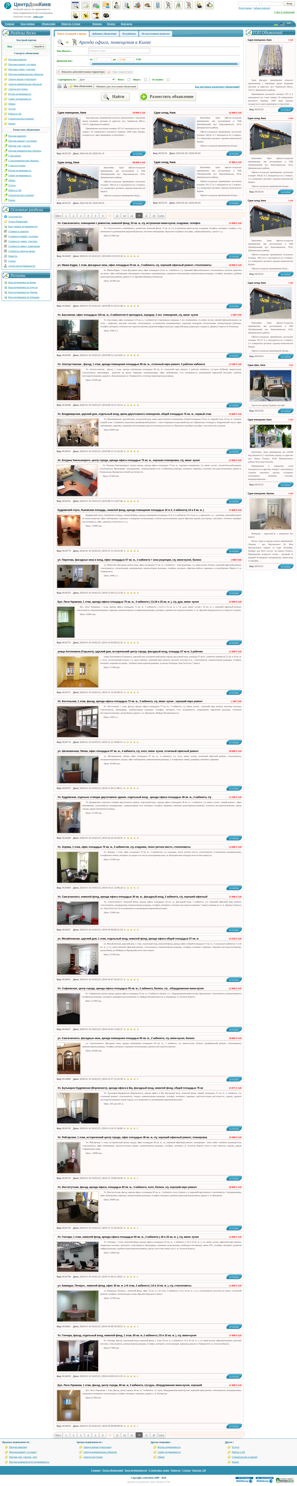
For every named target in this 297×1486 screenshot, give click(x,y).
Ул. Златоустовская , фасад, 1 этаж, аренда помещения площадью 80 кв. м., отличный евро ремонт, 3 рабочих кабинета (131, 364)
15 (132, 215)
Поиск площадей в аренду (71, 33)
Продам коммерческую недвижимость (29, 1461)
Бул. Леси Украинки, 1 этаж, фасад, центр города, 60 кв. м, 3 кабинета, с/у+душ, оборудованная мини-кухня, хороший (130, 1385)
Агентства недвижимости (21, 265)
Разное (11, 123)
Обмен (11, 103)
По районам (129, 33)
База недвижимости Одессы (23, 287)
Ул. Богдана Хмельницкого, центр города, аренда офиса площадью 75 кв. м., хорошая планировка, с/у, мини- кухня (129, 460)
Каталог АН (199, 1470)
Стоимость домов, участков (22, 241)
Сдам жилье (14, 155)
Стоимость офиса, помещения (24, 246)
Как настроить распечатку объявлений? (217, 86)
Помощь (97, 23)
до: (114, 59)
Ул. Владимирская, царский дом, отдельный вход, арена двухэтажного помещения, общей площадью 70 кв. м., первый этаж (134, 414)
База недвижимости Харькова (23, 297)
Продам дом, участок (19, 145)
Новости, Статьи (70, 23)
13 (117, 215)
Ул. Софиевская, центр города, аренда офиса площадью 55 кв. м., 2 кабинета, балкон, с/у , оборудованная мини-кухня (131, 988)
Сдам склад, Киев (165, 112)
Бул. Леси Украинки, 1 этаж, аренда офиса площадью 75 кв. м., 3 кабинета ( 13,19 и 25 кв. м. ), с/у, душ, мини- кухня (128, 601)
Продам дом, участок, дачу (23, 1457)
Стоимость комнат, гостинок (23, 236)
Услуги (12, 108)
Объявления (48, 23)
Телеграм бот (15, 216)
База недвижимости (136, 1470)
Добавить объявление (104, 33)
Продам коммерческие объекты (24, 150)
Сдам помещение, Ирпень (261, 493)
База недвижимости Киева (22, 282)
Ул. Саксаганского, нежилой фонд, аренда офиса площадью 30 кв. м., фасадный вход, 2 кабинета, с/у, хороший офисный (132, 896)
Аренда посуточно (18, 89)
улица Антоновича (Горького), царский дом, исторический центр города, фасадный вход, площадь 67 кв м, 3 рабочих (130, 651)
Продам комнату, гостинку (23, 1452)
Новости (12, 256)
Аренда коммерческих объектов (25, 84)
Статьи (11, 261)
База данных (28, 23)
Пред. (58, 215)
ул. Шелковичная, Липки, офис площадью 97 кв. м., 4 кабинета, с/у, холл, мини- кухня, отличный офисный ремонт (128, 751)
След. (161, 215)
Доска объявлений (17, 221)
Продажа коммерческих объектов (25, 74)
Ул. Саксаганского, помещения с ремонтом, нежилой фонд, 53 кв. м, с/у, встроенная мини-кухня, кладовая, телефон (129, 223)
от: (91, 59)
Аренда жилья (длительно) (22, 79)
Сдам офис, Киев (256, 365)
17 (146, 215)
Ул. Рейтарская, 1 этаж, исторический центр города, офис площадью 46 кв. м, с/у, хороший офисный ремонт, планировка (132, 1137)
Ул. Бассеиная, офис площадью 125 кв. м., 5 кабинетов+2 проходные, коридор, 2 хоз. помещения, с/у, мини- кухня (128, 314)
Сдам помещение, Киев (72, 112)
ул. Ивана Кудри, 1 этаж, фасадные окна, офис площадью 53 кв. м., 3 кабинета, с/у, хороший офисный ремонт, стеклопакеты (135, 265)
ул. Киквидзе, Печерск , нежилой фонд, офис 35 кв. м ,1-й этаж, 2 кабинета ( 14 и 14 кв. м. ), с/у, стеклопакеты (124, 1285)
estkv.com (38, 16)
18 (154, 215)
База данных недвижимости (23, 226)
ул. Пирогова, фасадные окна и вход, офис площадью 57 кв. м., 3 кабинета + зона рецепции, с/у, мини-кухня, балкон (129, 559)
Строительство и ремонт (21, 118)
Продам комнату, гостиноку (22, 140)
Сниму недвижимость (19, 98)
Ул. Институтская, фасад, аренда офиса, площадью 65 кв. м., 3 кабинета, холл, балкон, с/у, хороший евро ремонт (127, 1187)
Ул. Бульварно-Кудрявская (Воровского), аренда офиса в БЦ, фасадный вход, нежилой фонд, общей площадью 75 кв (130, 1088)
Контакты (126, 23)
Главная (9, 23)
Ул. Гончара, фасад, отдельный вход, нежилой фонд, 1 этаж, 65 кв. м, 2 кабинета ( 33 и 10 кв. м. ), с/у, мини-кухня (127, 1335)
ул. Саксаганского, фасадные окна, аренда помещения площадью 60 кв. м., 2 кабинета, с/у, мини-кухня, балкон (126, 1038)
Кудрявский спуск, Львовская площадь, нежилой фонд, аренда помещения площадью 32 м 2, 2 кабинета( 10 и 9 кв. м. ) (131, 510)
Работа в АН (14, 113)
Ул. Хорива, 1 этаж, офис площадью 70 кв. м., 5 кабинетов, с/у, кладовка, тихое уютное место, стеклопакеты (124, 847)
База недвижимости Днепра (22, 292)
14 (124, 215)
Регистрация (245, 8)
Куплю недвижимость (19, 94)
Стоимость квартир (18, 231)
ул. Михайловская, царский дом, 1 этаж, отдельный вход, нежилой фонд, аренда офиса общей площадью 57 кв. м (128, 938)
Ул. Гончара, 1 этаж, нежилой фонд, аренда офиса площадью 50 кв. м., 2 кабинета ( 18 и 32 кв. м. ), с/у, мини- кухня (128, 1236)
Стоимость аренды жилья (21, 251)
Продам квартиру (17, 136)
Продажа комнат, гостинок (22, 64)
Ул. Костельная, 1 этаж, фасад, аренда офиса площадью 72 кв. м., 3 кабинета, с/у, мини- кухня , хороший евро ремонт (130, 701)
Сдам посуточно (16, 165)
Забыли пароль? (261, 8)
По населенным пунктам (156, 33)
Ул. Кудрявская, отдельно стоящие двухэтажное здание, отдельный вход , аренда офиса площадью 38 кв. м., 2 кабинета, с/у (134, 797)
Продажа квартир (17, 59)
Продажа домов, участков (21, 69)
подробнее (234, 153)
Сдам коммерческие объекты (23, 160)
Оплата (111, 23)
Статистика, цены (159, 1470)
